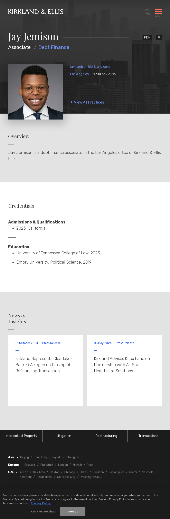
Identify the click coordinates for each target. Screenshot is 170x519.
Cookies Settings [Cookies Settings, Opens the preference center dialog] (43, 513)
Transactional (148, 436)
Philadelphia (44, 477)
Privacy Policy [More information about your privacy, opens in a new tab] (41, 505)
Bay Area (39, 472)
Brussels (30, 465)
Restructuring (106, 436)
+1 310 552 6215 (103, 74)
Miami (133, 472)
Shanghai (72, 457)
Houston (98, 472)
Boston (54, 472)
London (63, 465)
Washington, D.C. (91, 477)
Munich (77, 465)
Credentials (21, 206)
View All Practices (89, 102)
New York (26, 477)
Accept (72, 513)
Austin (24, 472)
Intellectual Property (21, 436)
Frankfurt (46, 465)
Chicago (69, 472)
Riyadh (57, 457)
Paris (90, 465)
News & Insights (17, 318)
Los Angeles (79, 74)
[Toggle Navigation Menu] (158, 12)
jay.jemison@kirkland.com (90, 67)
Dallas (84, 472)
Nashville (147, 472)
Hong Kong (41, 457)
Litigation (63, 436)
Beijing (24, 457)
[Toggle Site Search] (147, 12)
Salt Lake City (66, 477)
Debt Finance (53, 47)
